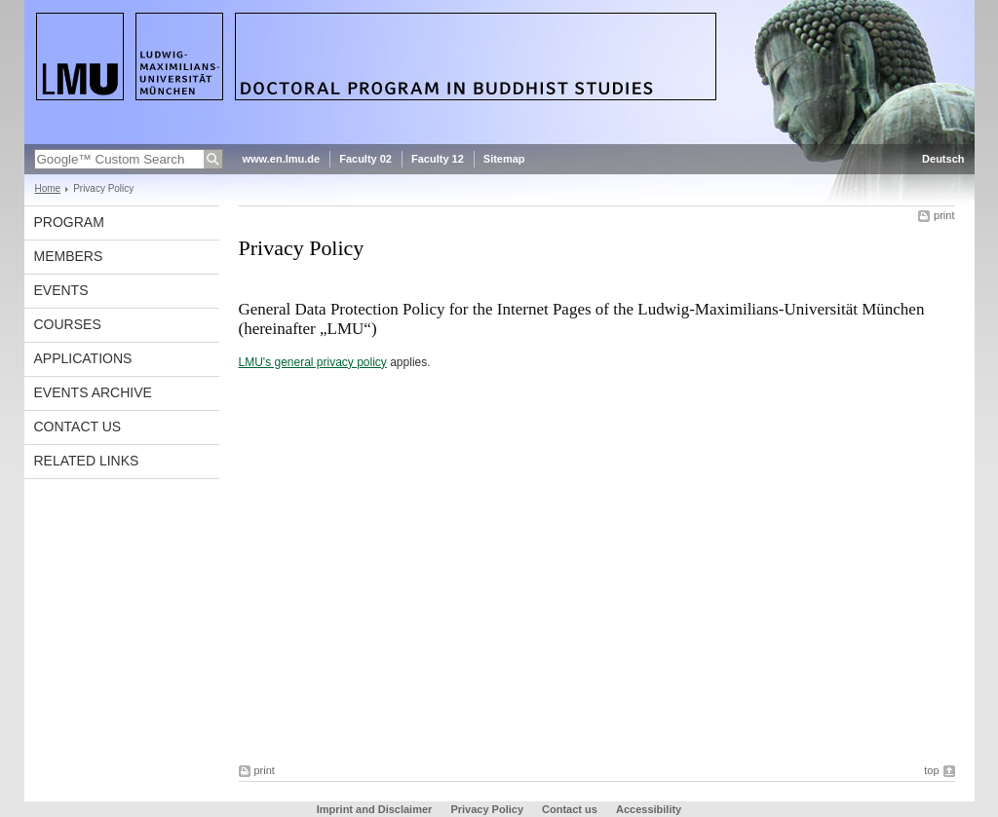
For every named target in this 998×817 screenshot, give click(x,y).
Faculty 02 (365, 159)
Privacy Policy (486, 809)
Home (48, 188)
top (931, 770)
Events (61, 290)
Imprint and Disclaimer (375, 809)
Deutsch (943, 159)
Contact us (78, 426)
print (944, 215)
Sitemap (504, 159)
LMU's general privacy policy (313, 362)
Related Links (86, 460)
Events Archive (93, 392)
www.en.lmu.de (282, 159)
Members (68, 256)
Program (69, 222)
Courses (67, 324)
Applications (83, 358)
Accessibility (648, 809)
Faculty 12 (437, 159)
